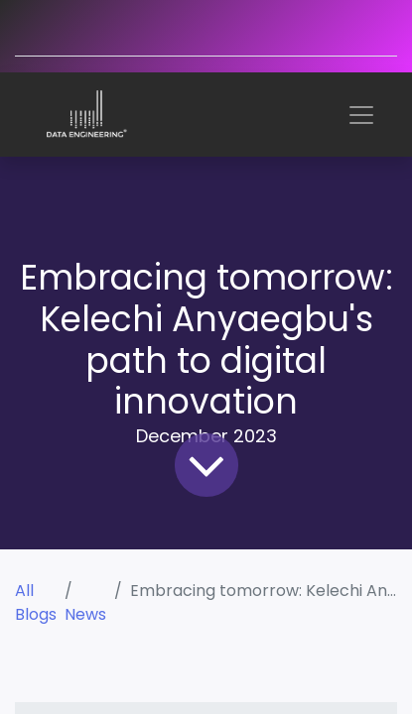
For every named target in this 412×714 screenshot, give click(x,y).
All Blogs (36, 602)
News (85, 614)
